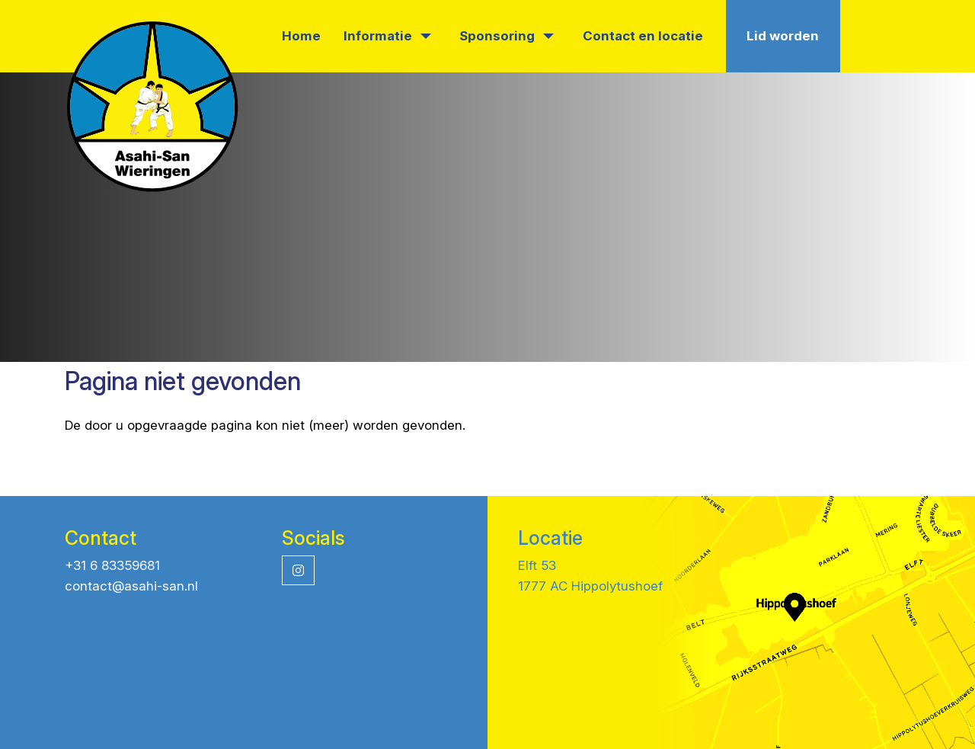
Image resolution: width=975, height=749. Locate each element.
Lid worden (782, 35)
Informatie (387, 35)
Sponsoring (506, 35)
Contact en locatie (643, 35)
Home (301, 35)
